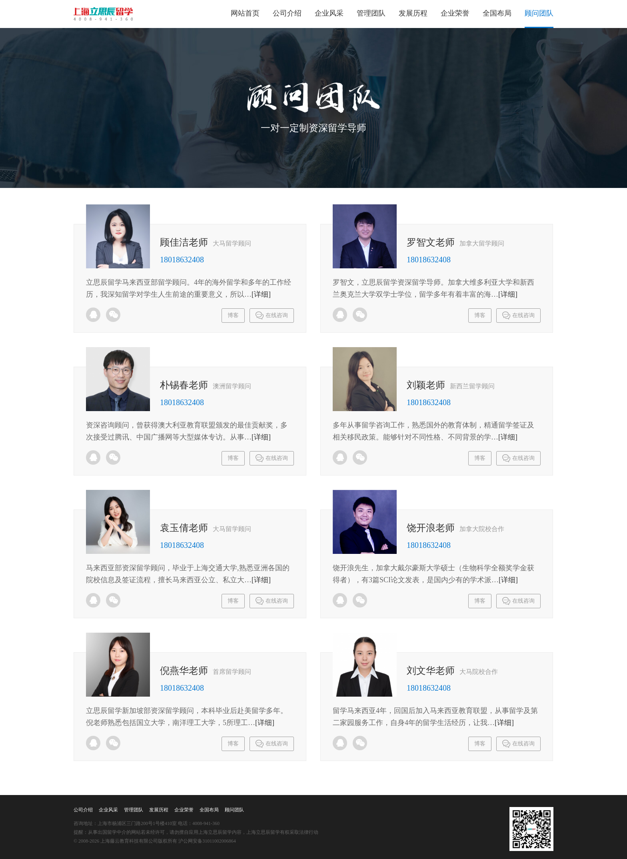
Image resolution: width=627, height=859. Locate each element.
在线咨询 (272, 315)
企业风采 (329, 13)
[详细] (261, 294)
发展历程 (413, 13)
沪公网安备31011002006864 (207, 841)
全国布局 (497, 13)
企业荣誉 (455, 13)
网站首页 (245, 13)
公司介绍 (287, 13)
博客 (233, 315)
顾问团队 (539, 13)
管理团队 (371, 13)
